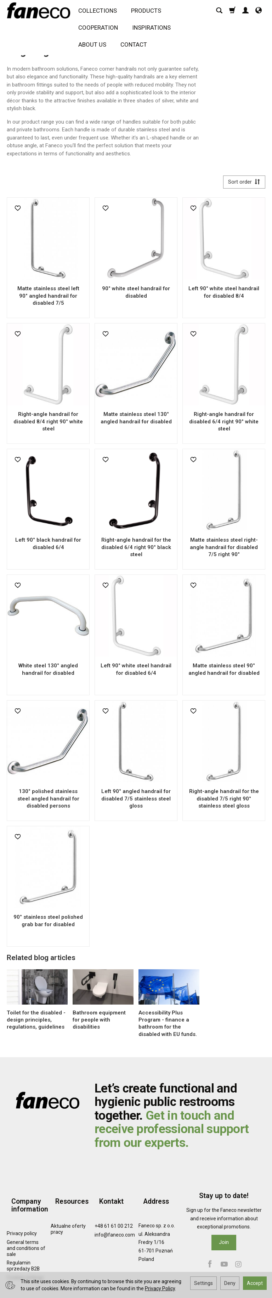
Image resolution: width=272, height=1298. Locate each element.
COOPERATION (101, 30)
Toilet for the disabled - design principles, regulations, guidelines (36, 1022)
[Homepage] (40, 13)
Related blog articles (41, 960)
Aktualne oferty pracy (68, 1220)
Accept (255, 1283)
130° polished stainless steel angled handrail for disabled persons (48, 801)
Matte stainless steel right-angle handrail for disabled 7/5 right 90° (224, 549)
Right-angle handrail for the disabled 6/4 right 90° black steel (136, 549)
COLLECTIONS (100, 13)
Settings (203, 1283)
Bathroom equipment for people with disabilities (99, 1022)
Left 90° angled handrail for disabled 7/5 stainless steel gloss (136, 801)
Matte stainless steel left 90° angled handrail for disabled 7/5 (48, 298)
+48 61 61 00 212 (114, 1217)
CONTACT (136, 46)
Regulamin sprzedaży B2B (23, 1257)
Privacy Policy (160, 1288)
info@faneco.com (115, 1225)
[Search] (219, 13)
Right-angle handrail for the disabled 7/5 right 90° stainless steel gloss (224, 801)
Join (224, 1245)
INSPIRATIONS (154, 30)
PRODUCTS (149, 13)
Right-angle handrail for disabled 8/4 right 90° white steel (48, 423)
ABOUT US (95, 46)
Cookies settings (25, 1268)
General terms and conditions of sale (26, 1239)
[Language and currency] (258, 13)
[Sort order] (242, 183)
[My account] (245, 13)
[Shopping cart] (232, 13)
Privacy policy (22, 1224)
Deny (230, 1283)
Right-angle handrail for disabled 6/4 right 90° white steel (224, 423)
